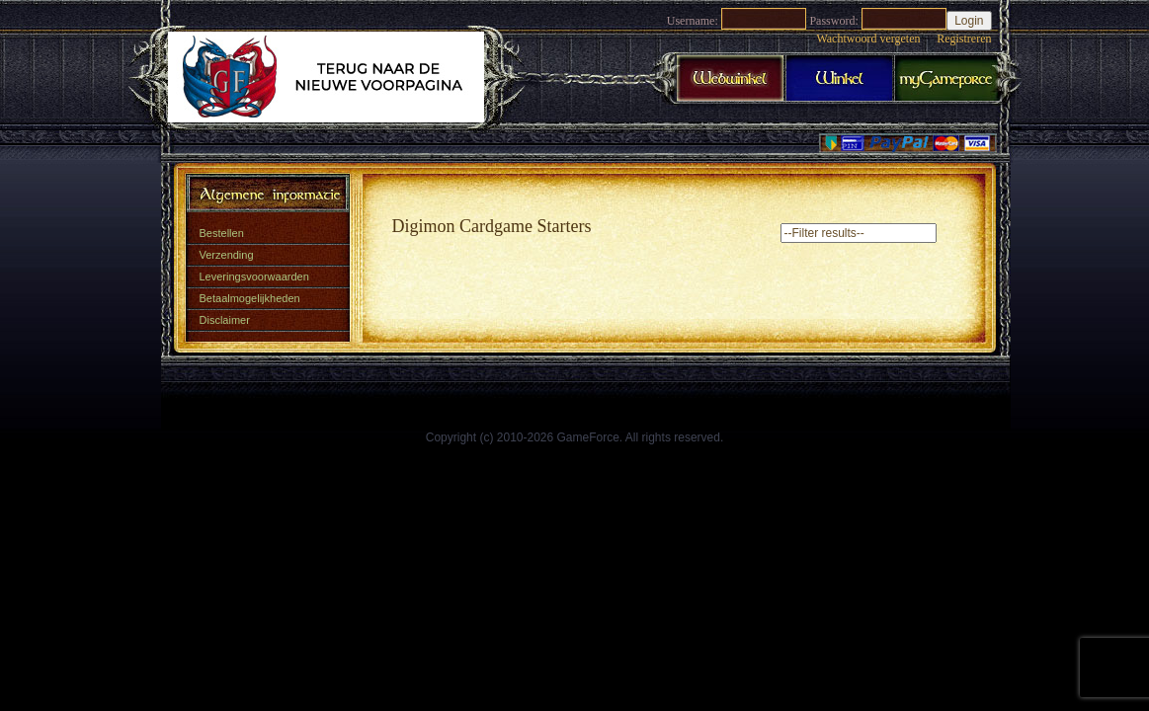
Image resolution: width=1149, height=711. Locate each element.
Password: (833, 21)
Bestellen (222, 233)
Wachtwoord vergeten (868, 38)
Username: (692, 21)
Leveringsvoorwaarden (254, 276)
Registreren (964, 38)
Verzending (227, 255)
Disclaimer (225, 320)
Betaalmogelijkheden (250, 298)
